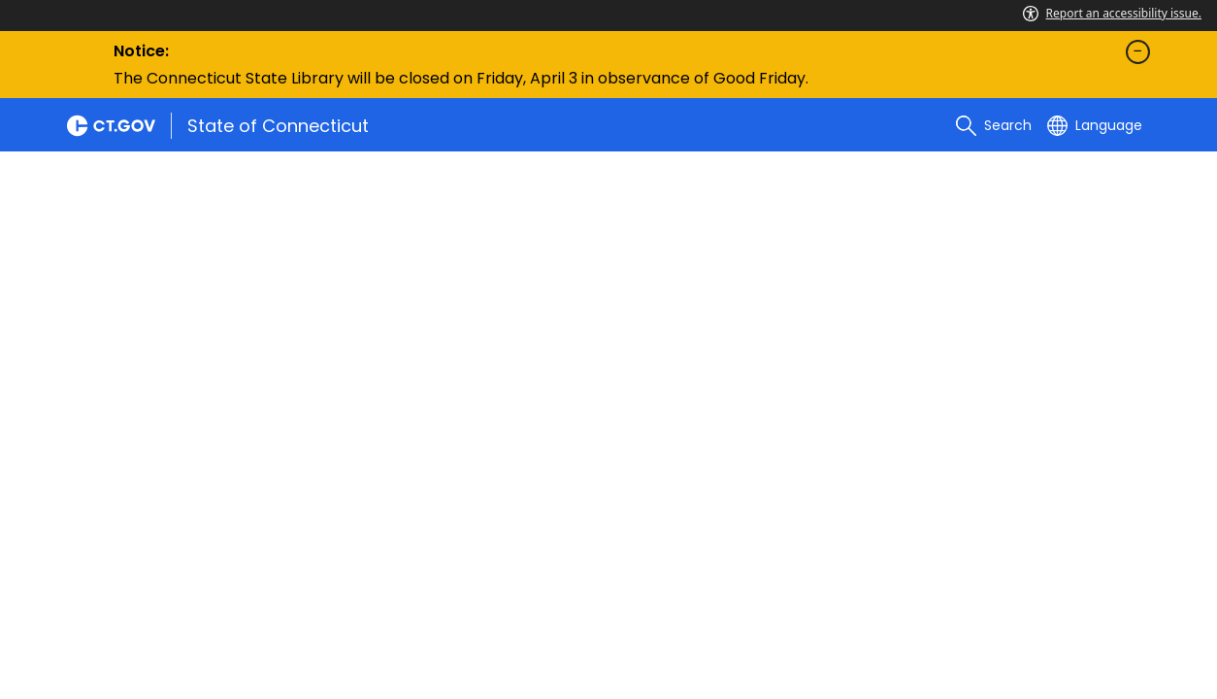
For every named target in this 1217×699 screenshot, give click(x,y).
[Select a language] (1094, 125)
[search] (994, 125)
